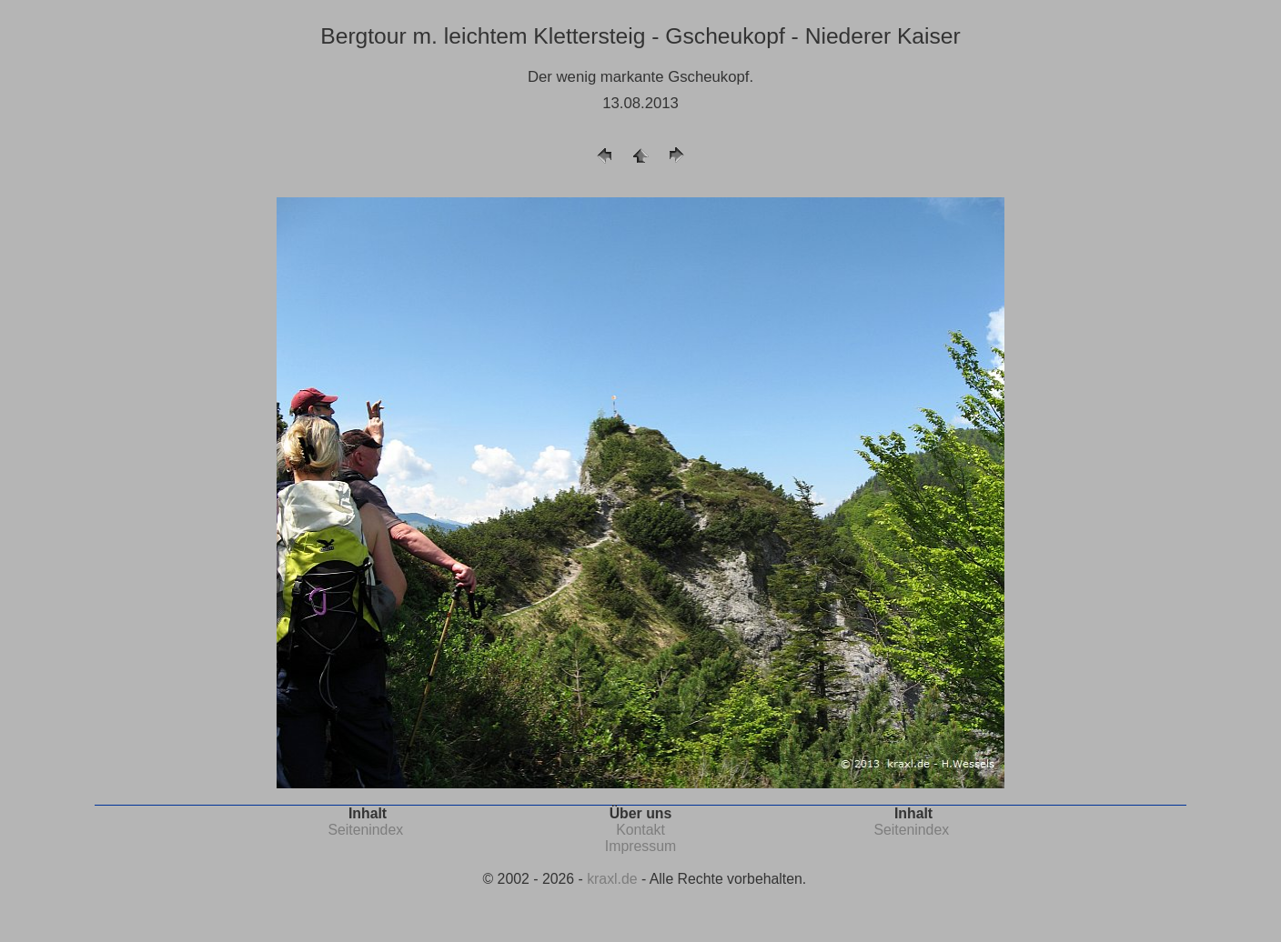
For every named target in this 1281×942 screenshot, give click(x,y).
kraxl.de (612, 879)
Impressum (640, 846)
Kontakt (640, 829)
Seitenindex (365, 829)
